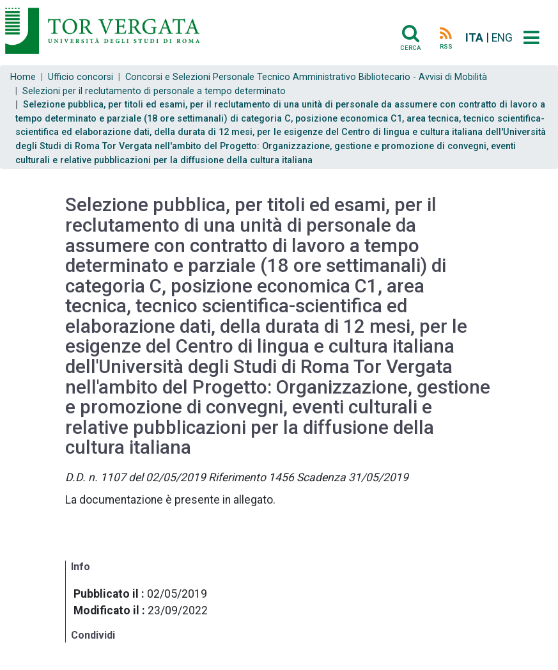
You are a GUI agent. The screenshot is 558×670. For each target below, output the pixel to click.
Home (23, 77)
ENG (502, 37)
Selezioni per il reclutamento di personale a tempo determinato (154, 91)
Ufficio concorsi (80, 77)
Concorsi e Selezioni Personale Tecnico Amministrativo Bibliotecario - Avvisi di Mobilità (306, 77)
